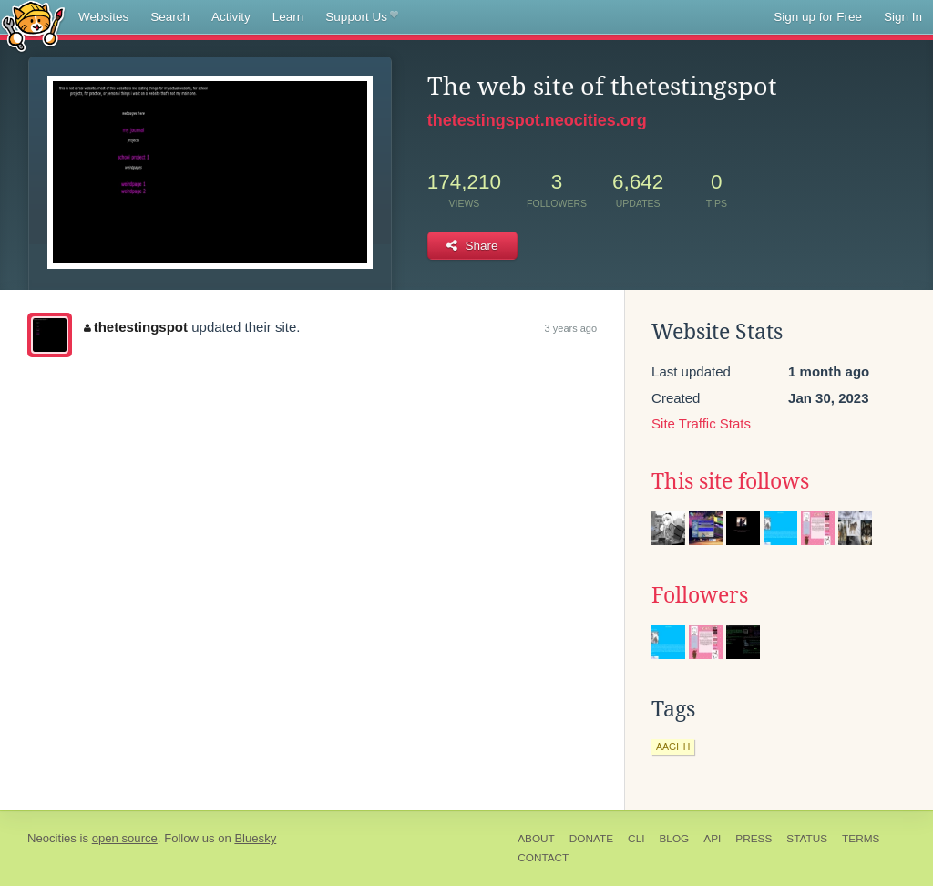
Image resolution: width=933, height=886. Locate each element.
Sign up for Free (818, 17)
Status (806, 838)
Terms (860, 838)
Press (753, 838)
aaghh (673, 746)
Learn (288, 17)
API (712, 838)
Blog (674, 838)
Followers (699, 595)
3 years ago (571, 328)
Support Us (361, 17)
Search (170, 17)
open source (125, 838)
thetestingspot (136, 327)
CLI (636, 838)
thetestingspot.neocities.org (537, 120)
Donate (591, 838)
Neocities (52, 838)
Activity (231, 17)
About (536, 838)
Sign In (903, 17)
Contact (543, 857)
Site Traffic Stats (701, 423)
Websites (103, 17)
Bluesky (255, 838)
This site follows (730, 481)
